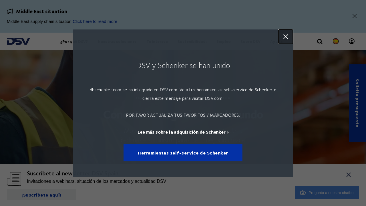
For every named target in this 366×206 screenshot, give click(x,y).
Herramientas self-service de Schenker (183, 152)
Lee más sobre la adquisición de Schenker (182, 131)
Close (286, 36)
